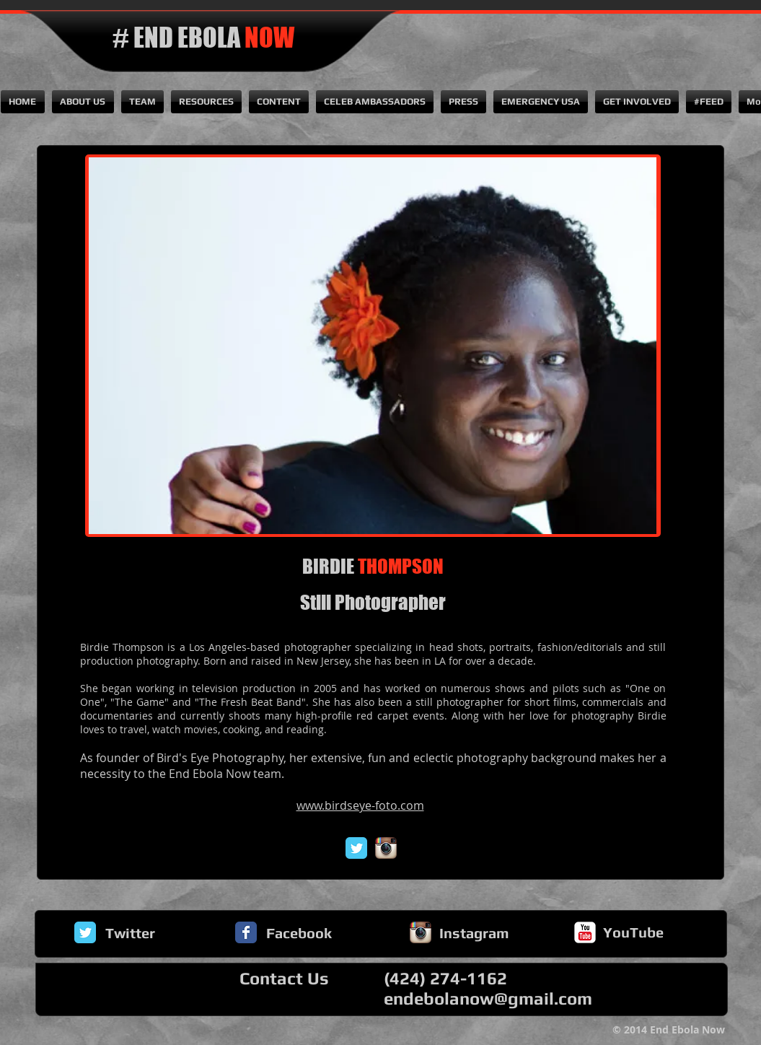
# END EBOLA (203, 37)
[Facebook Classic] (246, 932)
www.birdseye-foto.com (360, 805)
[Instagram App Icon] (386, 848)
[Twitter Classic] (356, 848)
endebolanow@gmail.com (488, 998)
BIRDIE (373, 566)
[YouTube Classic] (585, 932)
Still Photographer (373, 602)
